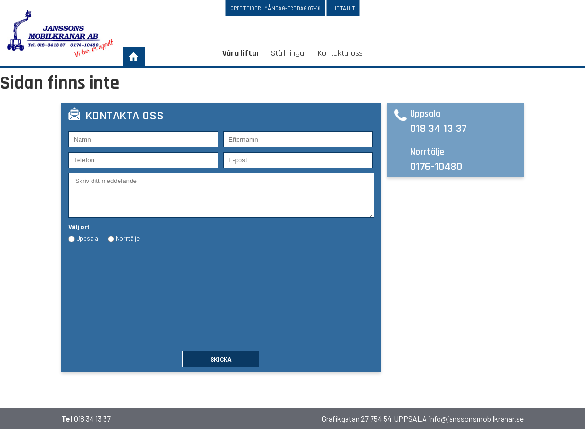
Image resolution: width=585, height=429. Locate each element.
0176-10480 (436, 166)
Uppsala (87, 238)
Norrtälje (128, 238)
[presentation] (107, 293)
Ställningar (288, 53)
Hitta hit (343, 8)
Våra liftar (241, 53)
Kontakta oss (340, 53)
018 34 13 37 (438, 128)
